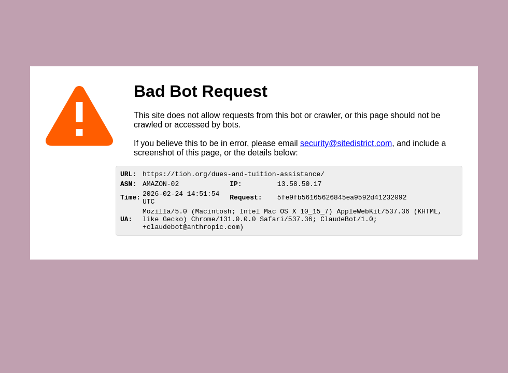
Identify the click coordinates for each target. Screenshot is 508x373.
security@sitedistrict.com (346, 143)
